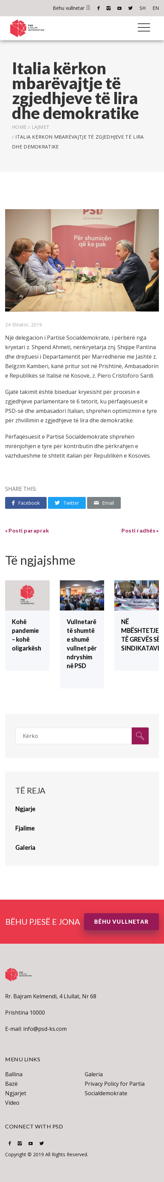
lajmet (41, 127)
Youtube (119, 8)
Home (19, 127)
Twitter (130, 8)
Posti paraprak (29, 530)
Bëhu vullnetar (72, 8)
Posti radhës (138, 530)
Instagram (108, 8)
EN (155, 8)
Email (104, 502)
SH (143, 8)
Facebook (98, 8)
